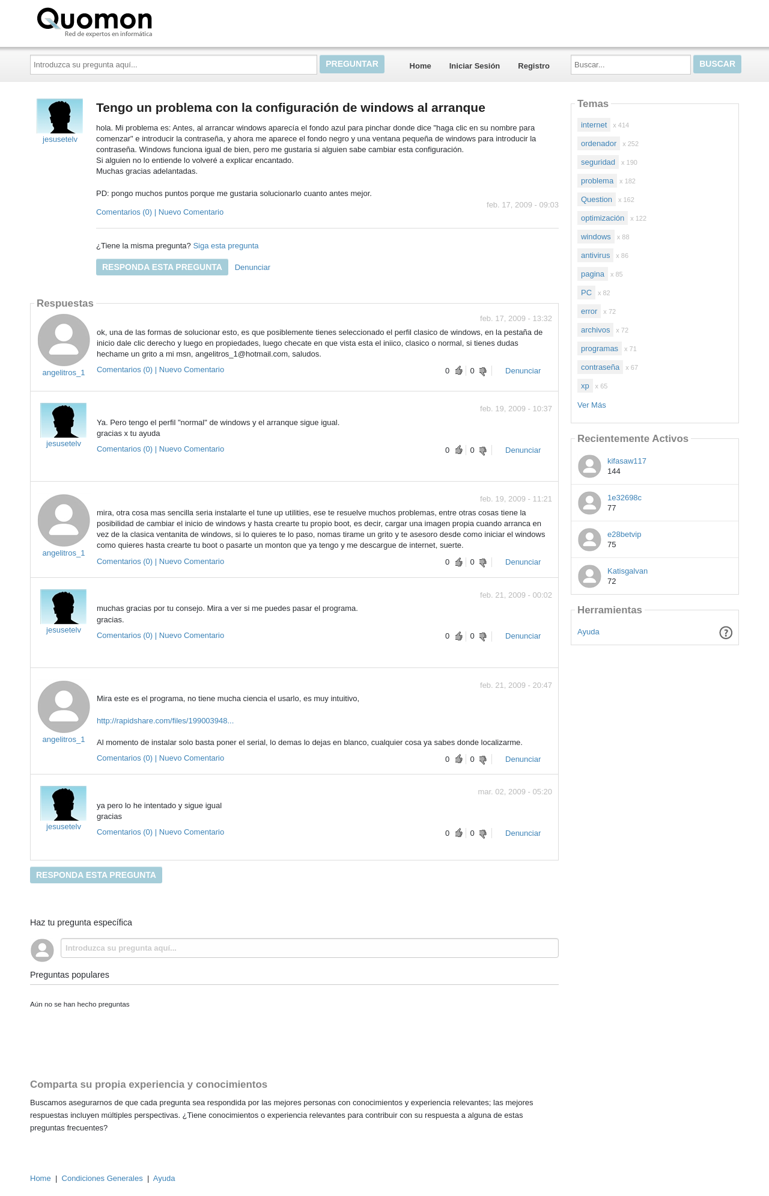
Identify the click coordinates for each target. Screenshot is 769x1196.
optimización (602, 217)
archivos (595, 329)
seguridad (598, 162)
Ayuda (588, 631)
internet (594, 124)
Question (596, 199)
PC (586, 292)
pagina (592, 273)
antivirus (595, 255)
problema (597, 180)
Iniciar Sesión (474, 65)
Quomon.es (132, 21)
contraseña (600, 367)
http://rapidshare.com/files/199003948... (165, 720)
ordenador (598, 143)
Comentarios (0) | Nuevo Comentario (159, 211)
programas (599, 348)
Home (420, 65)
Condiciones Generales (102, 1178)
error (589, 311)
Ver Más (591, 404)
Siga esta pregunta (225, 245)
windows (596, 236)
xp (585, 385)
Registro (534, 65)
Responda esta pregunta (162, 267)
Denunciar (252, 267)
